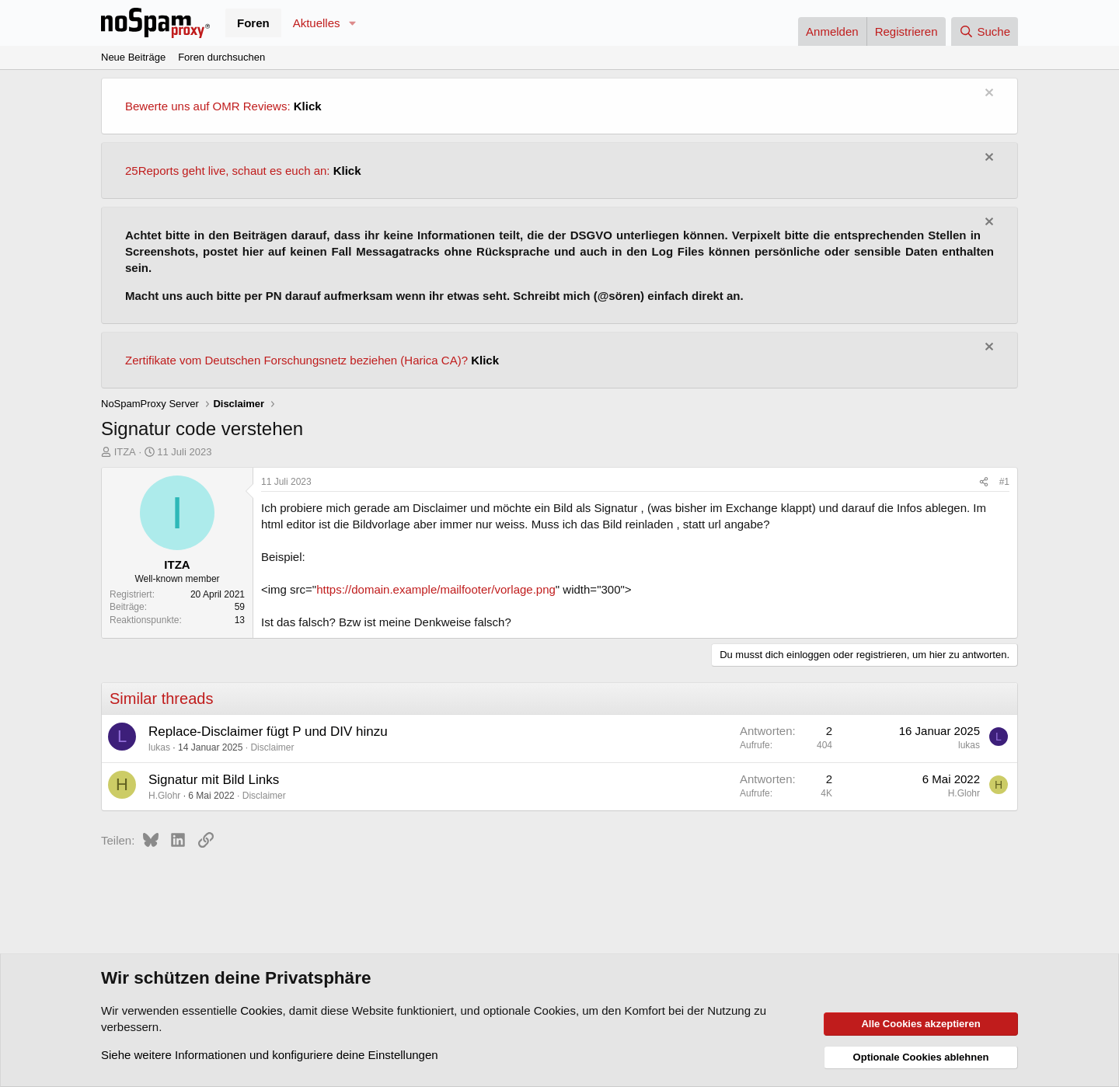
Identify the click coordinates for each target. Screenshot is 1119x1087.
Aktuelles (316, 23)
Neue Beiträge (133, 57)
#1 (1004, 481)
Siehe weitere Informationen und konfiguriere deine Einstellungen (269, 1054)
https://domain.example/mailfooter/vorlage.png (436, 589)
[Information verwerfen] (987, 94)
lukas (159, 747)
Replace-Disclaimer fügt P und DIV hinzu (268, 731)
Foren (253, 23)
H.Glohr (164, 795)
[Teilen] (984, 482)
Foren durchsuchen (221, 57)
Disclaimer (272, 747)
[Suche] (984, 31)
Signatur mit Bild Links (213, 779)
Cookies (261, 1010)
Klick (308, 106)
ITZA (125, 452)
